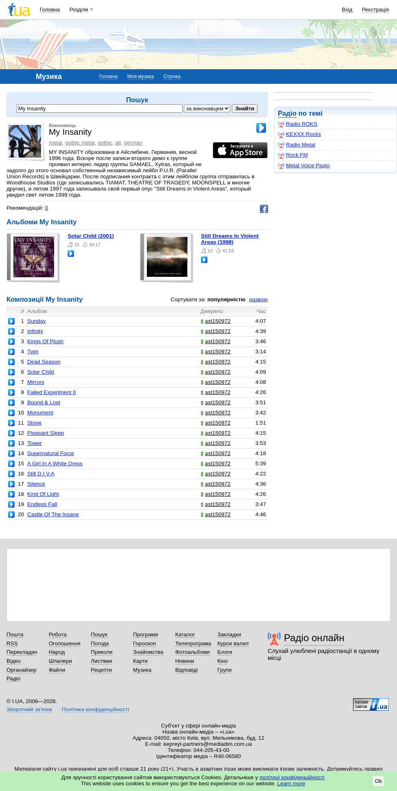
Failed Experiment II (51, 392)
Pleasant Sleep (45, 433)
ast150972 (216, 321)
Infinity (35, 331)
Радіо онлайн (314, 637)
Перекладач (22, 652)
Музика (142, 670)
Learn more (291, 783)
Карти (140, 661)
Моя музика (140, 76)
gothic (105, 143)
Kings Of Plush (45, 341)
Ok (378, 781)
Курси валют (233, 643)
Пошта (15, 634)
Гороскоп (144, 643)
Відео (14, 661)
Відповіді (186, 670)
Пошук (99, 634)
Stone (34, 423)
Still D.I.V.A (41, 474)
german (133, 143)
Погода (100, 643)
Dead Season (43, 362)
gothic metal (79, 143)
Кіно (222, 661)
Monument (40, 413)
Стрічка (172, 76)
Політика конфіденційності (95, 709)
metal (55, 143)
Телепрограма (193, 643)
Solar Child (40, 372)
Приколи (101, 652)
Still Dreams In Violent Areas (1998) (230, 239)
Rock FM (293, 155)
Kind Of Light (43, 494)
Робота (58, 634)
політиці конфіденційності (292, 777)
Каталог (185, 634)
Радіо (287, 113)
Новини (184, 661)
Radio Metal (296, 145)
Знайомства (148, 652)
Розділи (79, 10)
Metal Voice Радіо (304, 165)
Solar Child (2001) (91, 236)
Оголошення (65, 643)
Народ (57, 652)
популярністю (226, 299)
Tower (34, 443)
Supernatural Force (50, 453)
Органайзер (21, 670)
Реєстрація (375, 10)
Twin (33, 351)
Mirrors (35, 382)
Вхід (347, 10)
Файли (57, 670)
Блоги (224, 652)
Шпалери (60, 661)
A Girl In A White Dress (55, 463)
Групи (224, 670)
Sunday (36, 321)
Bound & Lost (43, 402)
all (118, 143)
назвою (258, 299)
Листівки (101, 661)
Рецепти (101, 670)
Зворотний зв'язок (29, 709)
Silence (36, 484)
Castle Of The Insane (53, 514)
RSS (12, 643)
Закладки (229, 634)
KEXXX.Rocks (299, 134)
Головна (50, 10)
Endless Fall (42, 504)
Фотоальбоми (192, 652)
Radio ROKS (297, 124)
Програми (145, 634)
